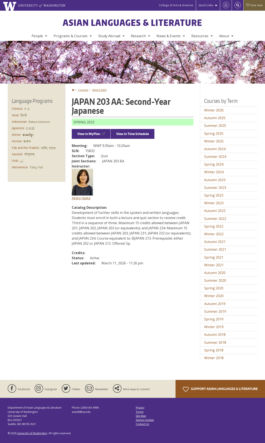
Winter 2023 (214, 203)
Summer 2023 (215, 187)
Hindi (15, 115)
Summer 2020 (215, 280)
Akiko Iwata (81, 198)
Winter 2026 (214, 110)
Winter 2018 (214, 358)
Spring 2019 (213, 319)
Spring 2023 (99, 90)
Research (138, 36)
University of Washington (32, 433)
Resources (199, 36)
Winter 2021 (214, 265)
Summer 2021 (215, 249)
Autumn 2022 (214, 210)
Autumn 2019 (214, 303)
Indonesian (19, 122)
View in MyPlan (91, 134)
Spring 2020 (213, 288)
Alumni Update (145, 420)
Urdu (15, 161)
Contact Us (142, 424)
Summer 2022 (215, 218)
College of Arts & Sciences (176, 5)
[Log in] (226, 5)
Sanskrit (17, 154)
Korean (17, 141)
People (37, 36)
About (224, 36)
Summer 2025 (215, 125)
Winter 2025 (214, 141)
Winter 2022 (214, 234)
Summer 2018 (215, 342)
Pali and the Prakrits (25, 148)
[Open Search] (237, 5)
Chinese (17, 109)
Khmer (16, 135)
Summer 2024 (215, 156)
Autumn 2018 (214, 334)
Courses (83, 90)
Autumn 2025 (214, 118)
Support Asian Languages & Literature (220, 389)
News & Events (169, 36)
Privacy (140, 407)
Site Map (141, 416)
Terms (139, 412)
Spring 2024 (213, 164)
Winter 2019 (214, 326)
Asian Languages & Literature (132, 22)
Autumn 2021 (214, 241)
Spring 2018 (213, 350)
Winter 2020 (214, 295)
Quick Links (206, 5)
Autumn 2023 (214, 180)
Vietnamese (20, 167)
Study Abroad (109, 36)
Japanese (18, 128)
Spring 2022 (213, 226)
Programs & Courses (71, 36)
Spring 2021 (213, 257)
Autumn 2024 (214, 149)
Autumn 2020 (214, 272)
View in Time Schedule (132, 134)
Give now (254, 5)
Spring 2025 (213, 133)
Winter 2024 (214, 172)
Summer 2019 (215, 311)
